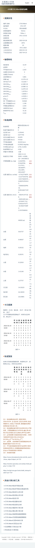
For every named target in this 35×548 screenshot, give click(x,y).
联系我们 (4, 539)
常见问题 (11, 539)
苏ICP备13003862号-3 (27, 539)
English (27, 3)
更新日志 (30, 537)
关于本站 (24, 537)
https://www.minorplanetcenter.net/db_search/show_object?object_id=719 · (17, 459)
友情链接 (17, 539)
